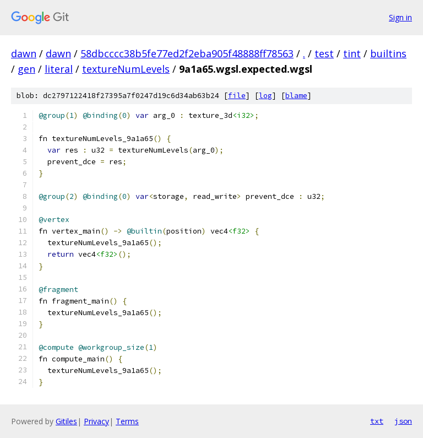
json (403, 421)
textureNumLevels (126, 68)
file (237, 95)
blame (296, 95)
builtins (388, 53)
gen (26, 68)
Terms (127, 421)
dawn (23, 53)
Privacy (96, 421)
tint (352, 53)
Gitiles (66, 421)
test (324, 53)
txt (376, 421)
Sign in (400, 17)
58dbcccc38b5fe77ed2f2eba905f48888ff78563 (187, 53)
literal (59, 68)
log (265, 95)
